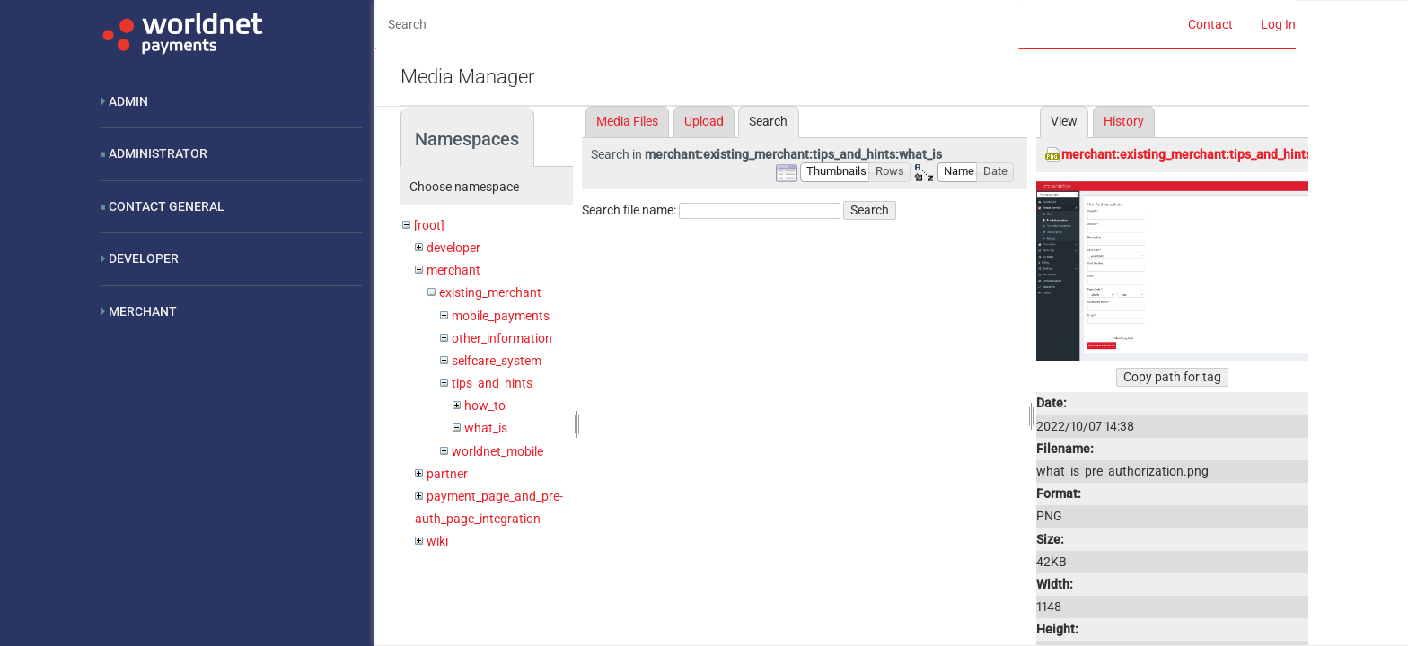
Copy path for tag (1172, 377)
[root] (429, 225)
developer (453, 247)
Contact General (166, 206)
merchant (453, 270)
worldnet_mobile (497, 451)
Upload (704, 121)
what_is (485, 428)
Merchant (143, 311)
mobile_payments (501, 316)
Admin (128, 101)
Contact (1210, 24)
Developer (144, 258)
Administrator (158, 153)
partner (447, 474)
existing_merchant (490, 292)
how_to (485, 405)
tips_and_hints (492, 383)
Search (869, 210)
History (1124, 121)
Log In (1278, 24)
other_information (502, 338)
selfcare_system (496, 361)
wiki (437, 541)
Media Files (627, 121)
